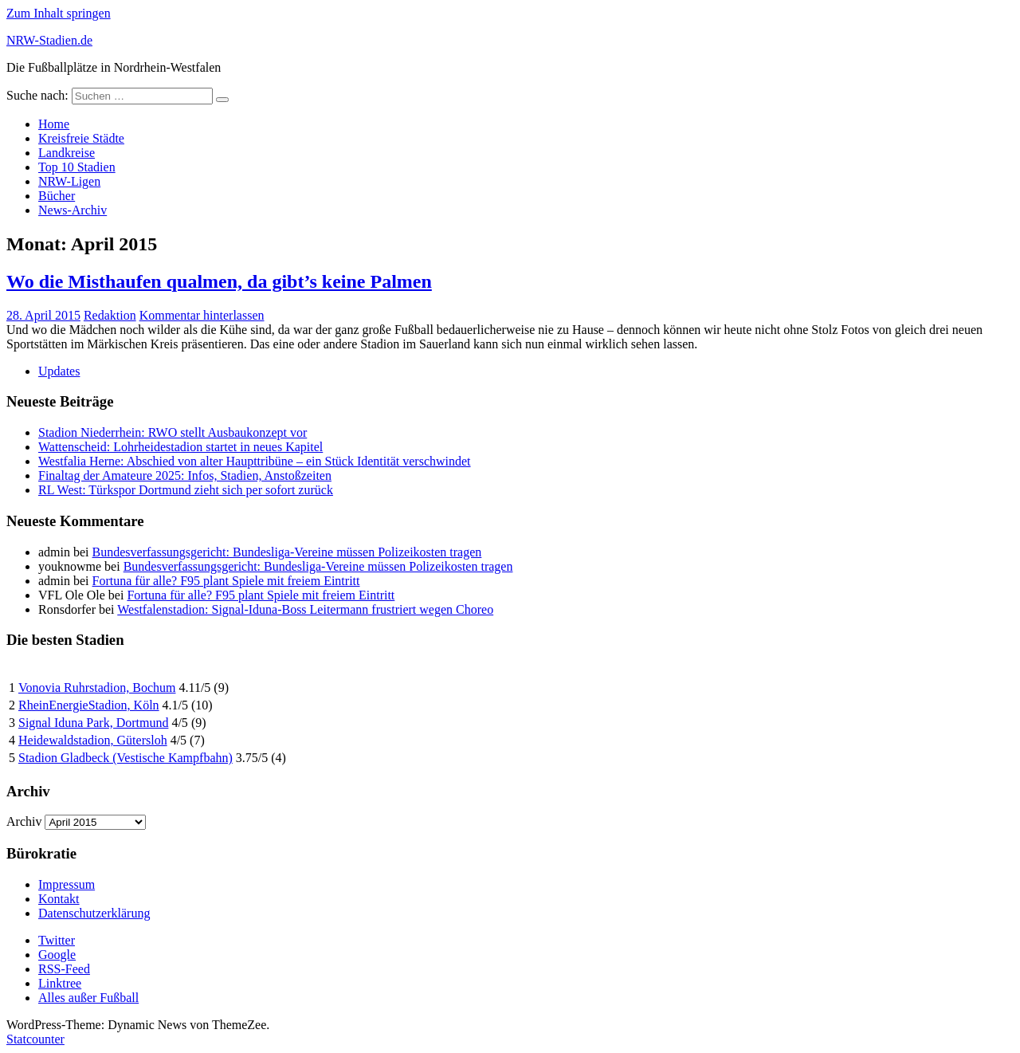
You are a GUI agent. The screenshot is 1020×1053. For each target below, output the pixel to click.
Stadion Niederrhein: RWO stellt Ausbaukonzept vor (172, 432)
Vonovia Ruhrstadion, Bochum (96, 687)
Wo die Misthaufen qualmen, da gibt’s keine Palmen (219, 281)
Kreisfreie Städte (81, 138)
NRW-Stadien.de (49, 40)
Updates (59, 371)
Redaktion (110, 315)
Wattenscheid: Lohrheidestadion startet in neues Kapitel (180, 447)
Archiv (23, 821)
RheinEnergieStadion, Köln (88, 705)
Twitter (56, 940)
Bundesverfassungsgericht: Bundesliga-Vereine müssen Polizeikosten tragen (287, 552)
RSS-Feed (64, 969)
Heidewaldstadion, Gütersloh (92, 740)
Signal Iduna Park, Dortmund (93, 722)
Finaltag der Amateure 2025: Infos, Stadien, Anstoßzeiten (185, 475)
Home (53, 124)
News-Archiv (72, 210)
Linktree (59, 983)
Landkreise (66, 152)
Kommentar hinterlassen (202, 315)
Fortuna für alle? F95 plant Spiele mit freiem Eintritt (226, 580)
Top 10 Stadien (77, 167)
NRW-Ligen (69, 181)
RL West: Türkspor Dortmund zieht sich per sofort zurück (185, 490)
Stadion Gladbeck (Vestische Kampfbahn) (125, 757)
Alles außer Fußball (88, 997)
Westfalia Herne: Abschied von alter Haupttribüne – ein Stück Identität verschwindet (254, 461)
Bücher (56, 195)
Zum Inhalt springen (58, 13)
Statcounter (35, 1039)
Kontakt (59, 899)
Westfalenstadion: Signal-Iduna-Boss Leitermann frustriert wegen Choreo (305, 609)
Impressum (66, 884)
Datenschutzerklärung (94, 913)
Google (57, 954)
